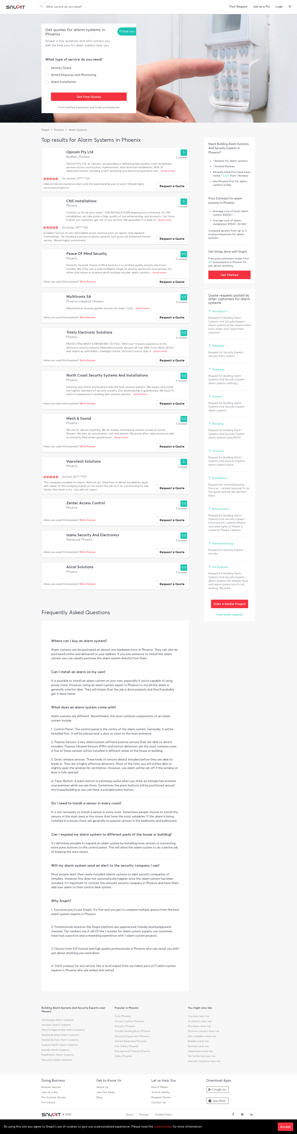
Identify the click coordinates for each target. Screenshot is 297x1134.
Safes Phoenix (123, 1056)
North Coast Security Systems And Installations (107, 375)
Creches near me (198, 1016)
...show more (167, 171)
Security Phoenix (125, 1026)
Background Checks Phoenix (132, 1051)
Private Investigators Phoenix (133, 1031)
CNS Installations (81, 201)
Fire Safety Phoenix (126, 1046)
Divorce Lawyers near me (203, 1031)
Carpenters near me (200, 1051)
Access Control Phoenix (129, 1021)
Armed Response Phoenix (130, 1041)
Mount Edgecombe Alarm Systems (62, 1029)
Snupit (45, 130)
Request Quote (161, 1097)
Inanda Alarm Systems (55, 1049)
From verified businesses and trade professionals (88, 107)
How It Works (159, 1087)
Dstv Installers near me (202, 1036)
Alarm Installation (63, 82)
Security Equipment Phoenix (132, 1036)
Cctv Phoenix (123, 1016)
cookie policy (163, 1126)
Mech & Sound (78, 418)
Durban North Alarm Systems (59, 1045)
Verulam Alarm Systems (56, 1025)
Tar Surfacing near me (201, 1056)
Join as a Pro (261, 6)
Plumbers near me (199, 1026)
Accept (285, 1127)
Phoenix (59, 130)
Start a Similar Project (229, 604)
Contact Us (158, 1102)
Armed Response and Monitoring (73, 75)
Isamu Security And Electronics (92, 535)
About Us (102, 1087)
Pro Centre (48, 1102)
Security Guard (61, 68)
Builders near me (198, 1041)
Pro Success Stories (53, 1097)
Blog (99, 1097)
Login (279, 6)
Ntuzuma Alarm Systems (56, 1060)
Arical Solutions (79, 567)
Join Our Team (105, 1092)
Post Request (238, 6)
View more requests (229, 614)
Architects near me (199, 1021)
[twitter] (242, 1115)
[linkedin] (251, 1115)
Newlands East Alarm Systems (59, 1039)
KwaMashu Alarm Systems (57, 1054)
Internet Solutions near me (204, 1061)
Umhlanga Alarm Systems (57, 1020)
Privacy (144, 1114)
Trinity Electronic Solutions (89, 332)
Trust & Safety (160, 1092)
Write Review (87, 281)
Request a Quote (172, 186)
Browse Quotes (51, 1087)
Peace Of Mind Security (86, 253)
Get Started (229, 275)
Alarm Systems (78, 130)
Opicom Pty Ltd (79, 152)
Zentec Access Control (85, 503)
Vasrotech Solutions (83, 461)
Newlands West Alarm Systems (60, 1035)
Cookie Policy (163, 1114)
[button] (290, 7)
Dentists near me (198, 1046)
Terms (129, 1114)
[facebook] (233, 1115)
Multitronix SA (78, 296)
